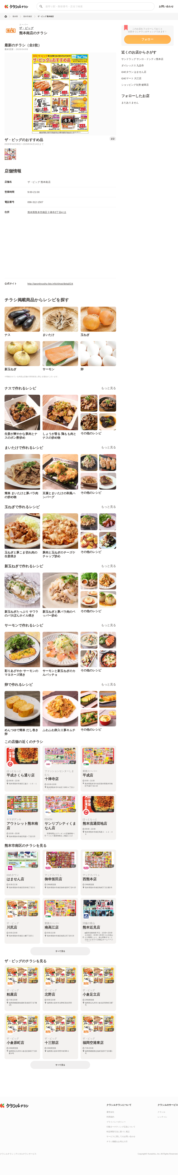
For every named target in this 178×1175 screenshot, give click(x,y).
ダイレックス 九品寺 (132, 65)
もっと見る (108, 388)
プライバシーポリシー (116, 1122)
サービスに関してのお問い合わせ (121, 1136)
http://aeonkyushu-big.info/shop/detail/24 (50, 283)
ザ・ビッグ (26, 28)
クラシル (161, 1112)
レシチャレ (162, 1117)
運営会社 (110, 1112)
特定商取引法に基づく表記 (118, 1132)
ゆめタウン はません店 (133, 72)
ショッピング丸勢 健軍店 (135, 84)
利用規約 (110, 1117)
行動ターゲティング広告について (121, 1127)
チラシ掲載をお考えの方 (117, 1141)
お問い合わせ (166, 6)
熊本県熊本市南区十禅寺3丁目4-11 (47, 212)
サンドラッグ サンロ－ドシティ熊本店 (142, 59)
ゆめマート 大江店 (131, 78)
